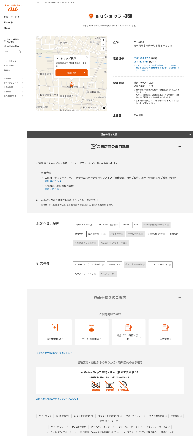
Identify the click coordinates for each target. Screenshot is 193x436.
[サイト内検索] (13, 51)
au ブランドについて (83, 416)
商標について (167, 432)
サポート (8, 22)
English (6, 70)
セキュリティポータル (156, 427)
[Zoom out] (103, 44)
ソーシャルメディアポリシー (60, 432)
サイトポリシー (58, 427)
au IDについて (62, 416)
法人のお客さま (10, 96)
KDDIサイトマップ (109, 421)
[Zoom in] (103, 40)
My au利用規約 (79, 427)
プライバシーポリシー (101, 427)
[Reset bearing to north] (103, 48)
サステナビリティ (11, 83)
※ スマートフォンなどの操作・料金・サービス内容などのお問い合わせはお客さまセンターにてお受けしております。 (156, 68)
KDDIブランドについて (108, 416)
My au (7, 28)
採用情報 (7, 92)
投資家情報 (8, 87)
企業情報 (7, 79)
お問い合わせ (9, 66)
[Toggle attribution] (104, 108)
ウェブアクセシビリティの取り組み (140, 432)
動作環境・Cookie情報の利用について (98, 432)
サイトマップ (45, 416)
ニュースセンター (11, 61)
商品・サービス (12, 17)
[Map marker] (71, 85)
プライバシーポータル (129, 427)
